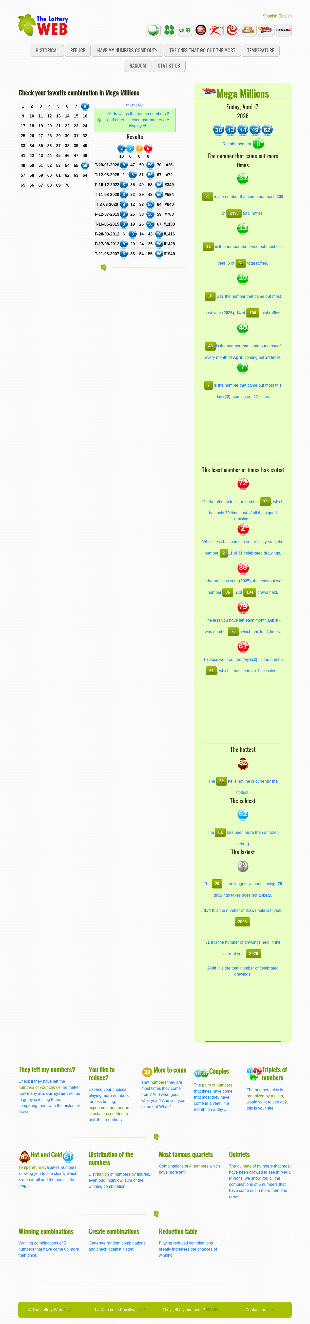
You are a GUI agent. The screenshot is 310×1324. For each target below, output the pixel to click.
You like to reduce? (101, 1073)
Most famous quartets (186, 1154)
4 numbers (198, 1166)
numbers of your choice (39, 1087)
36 (228, 592)
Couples (219, 1070)
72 (265, 502)
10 (210, 296)
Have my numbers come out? (127, 50)
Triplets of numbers (274, 1073)
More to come (169, 1069)
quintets (244, 1166)
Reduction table (178, 1231)
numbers (158, 1082)
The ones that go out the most (202, 50)
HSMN (212, 1310)
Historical (47, 50)
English (285, 16)
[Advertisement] (243, 432)
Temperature (260, 50)
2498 (234, 213)
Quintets (239, 1154)
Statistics (169, 65)
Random (138, 65)
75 (233, 631)
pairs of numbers (217, 1085)
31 (207, 196)
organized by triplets (265, 1096)
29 (217, 884)
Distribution (99, 1174)
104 (252, 313)
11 (208, 246)
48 (210, 346)
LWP (141, 1310)
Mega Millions (243, 93)
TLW (67, 1310)
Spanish (270, 16)
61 (211, 671)
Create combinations (114, 1231)
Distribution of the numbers (111, 1158)
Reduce (77, 50)
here (271, 1310)
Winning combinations (45, 1231)
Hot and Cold (46, 1154)
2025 (242, 922)
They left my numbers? (46, 1069)
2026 (253, 954)
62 (221, 781)
